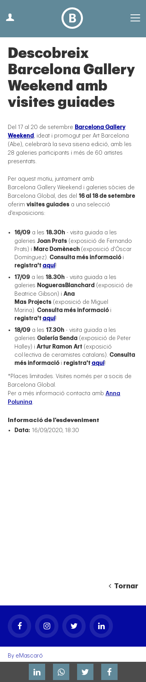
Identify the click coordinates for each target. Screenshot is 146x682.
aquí (48, 266)
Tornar (123, 586)
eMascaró (29, 656)
